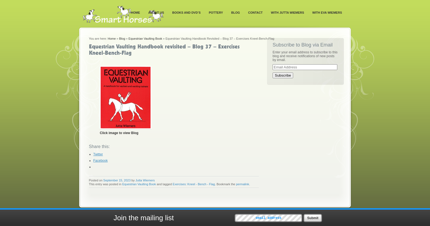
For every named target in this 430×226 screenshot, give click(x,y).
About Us (156, 12)
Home (135, 12)
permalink (242, 184)
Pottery (216, 12)
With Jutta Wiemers (287, 12)
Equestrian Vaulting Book (145, 38)
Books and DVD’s (186, 12)
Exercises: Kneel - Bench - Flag (194, 184)
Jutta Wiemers (145, 180)
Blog (235, 12)
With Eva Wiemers (327, 12)
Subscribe (283, 75)
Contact (255, 12)
